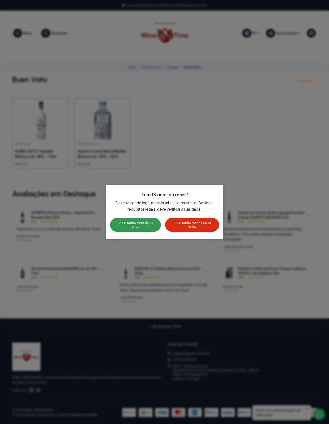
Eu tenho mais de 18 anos (135, 224)
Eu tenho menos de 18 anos (192, 224)
